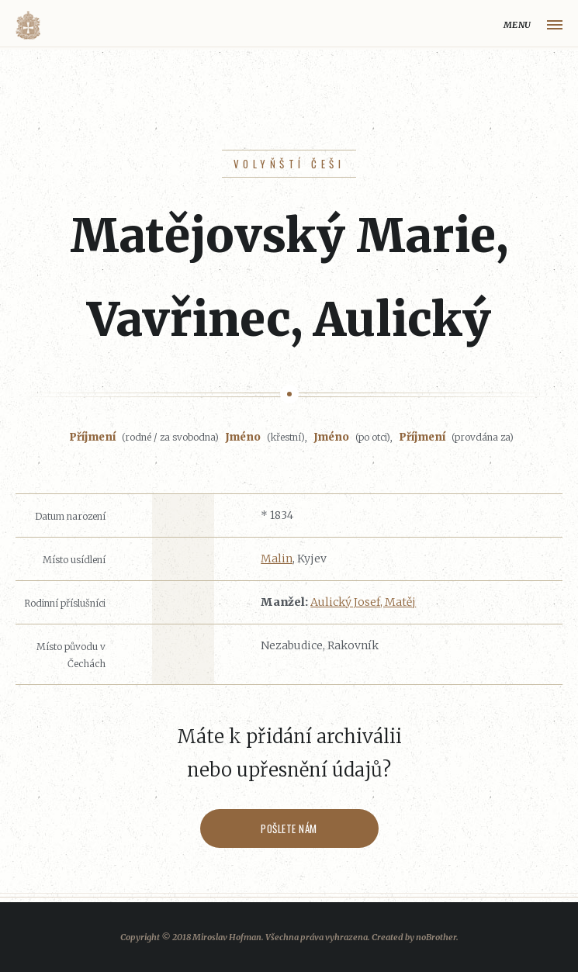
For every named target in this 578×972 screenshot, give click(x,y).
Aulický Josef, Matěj (363, 602)
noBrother (436, 937)
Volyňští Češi (289, 163)
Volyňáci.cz (28, 25)
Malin (276, 559)
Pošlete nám (289, 828)
